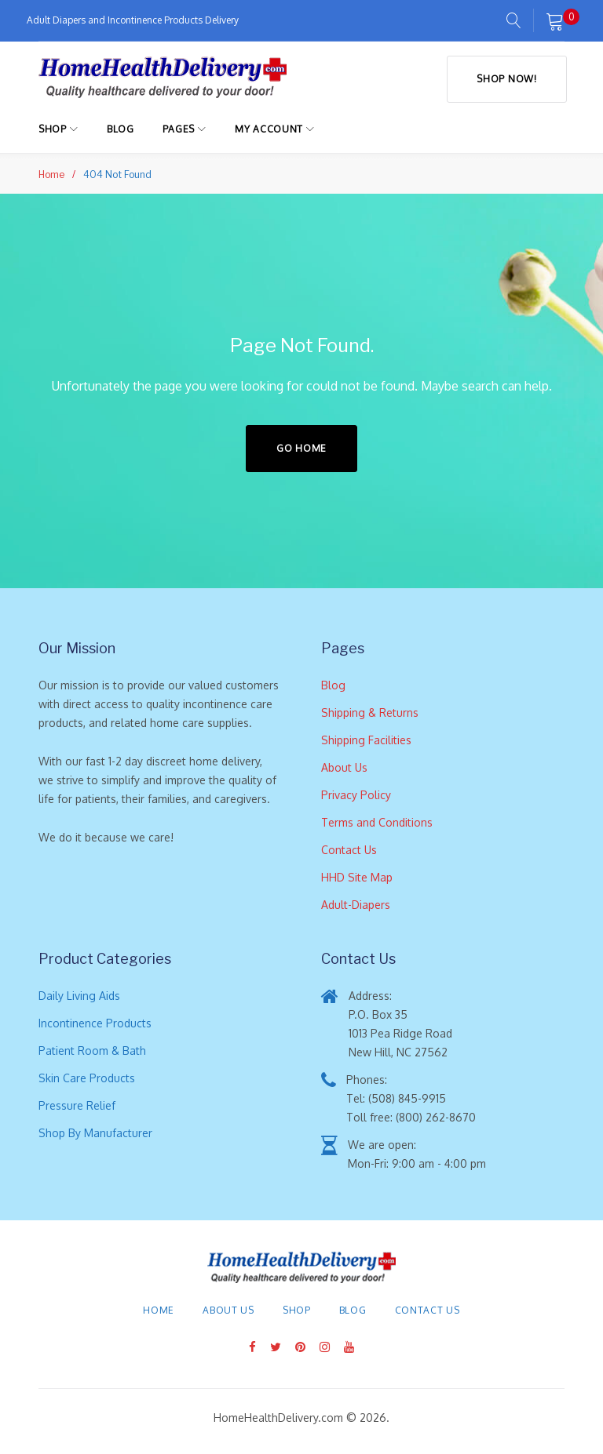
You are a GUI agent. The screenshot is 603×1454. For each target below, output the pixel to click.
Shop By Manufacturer (95, 1132)
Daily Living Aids (79, 994)
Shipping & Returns (369, 711)
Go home (301, 447)
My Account (269, 128)
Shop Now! (504, 76)
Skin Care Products (86, 1077)
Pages (179, 128)
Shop (52, 128)
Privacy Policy (356, 794)
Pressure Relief (76, 1104)
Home (51, 174)
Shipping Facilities (366, 739)
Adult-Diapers (355, 904)
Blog (120, 128)
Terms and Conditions (377, 821)
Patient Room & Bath (92, 1049)
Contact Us (349, 849)
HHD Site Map (357, 876)
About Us (344, 766)
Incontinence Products (95, 1022)
